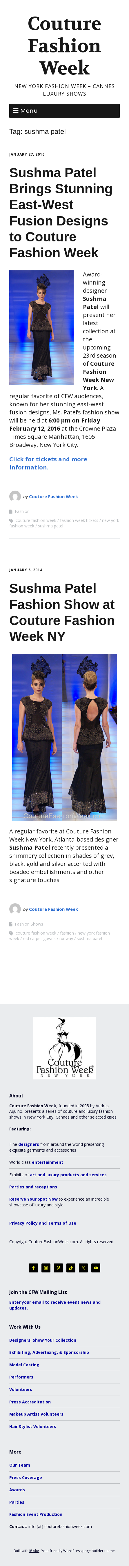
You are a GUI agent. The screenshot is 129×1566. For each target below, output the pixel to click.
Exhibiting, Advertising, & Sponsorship (49, 1352)
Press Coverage (25, 1477)
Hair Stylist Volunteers (32, 1426)
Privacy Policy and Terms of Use (42, 1223)
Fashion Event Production (35, 1514)
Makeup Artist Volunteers (36, 1414)
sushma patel (50, 526)
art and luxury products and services (68, 1174)
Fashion (22, 511)
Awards (17, 1489)
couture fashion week (36, 520)
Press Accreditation (30, 1402)
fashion (67, 933)
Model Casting (24, 1364)
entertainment (47, 1162)
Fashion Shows (29, 924)
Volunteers (20, 1389)
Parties (16, 1502)
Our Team (19, 1465)
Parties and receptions (33, 1187)
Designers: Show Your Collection (42, 1340)
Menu (29, 111)
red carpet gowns (39, 938)
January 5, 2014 (25, 569)
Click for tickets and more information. (48, 463)
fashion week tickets (79, 520)
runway (66, 938)
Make (34, 1550)
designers (28, 1144)
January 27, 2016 (27, 154)
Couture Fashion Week (64, 46)
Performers (21, 1377)
